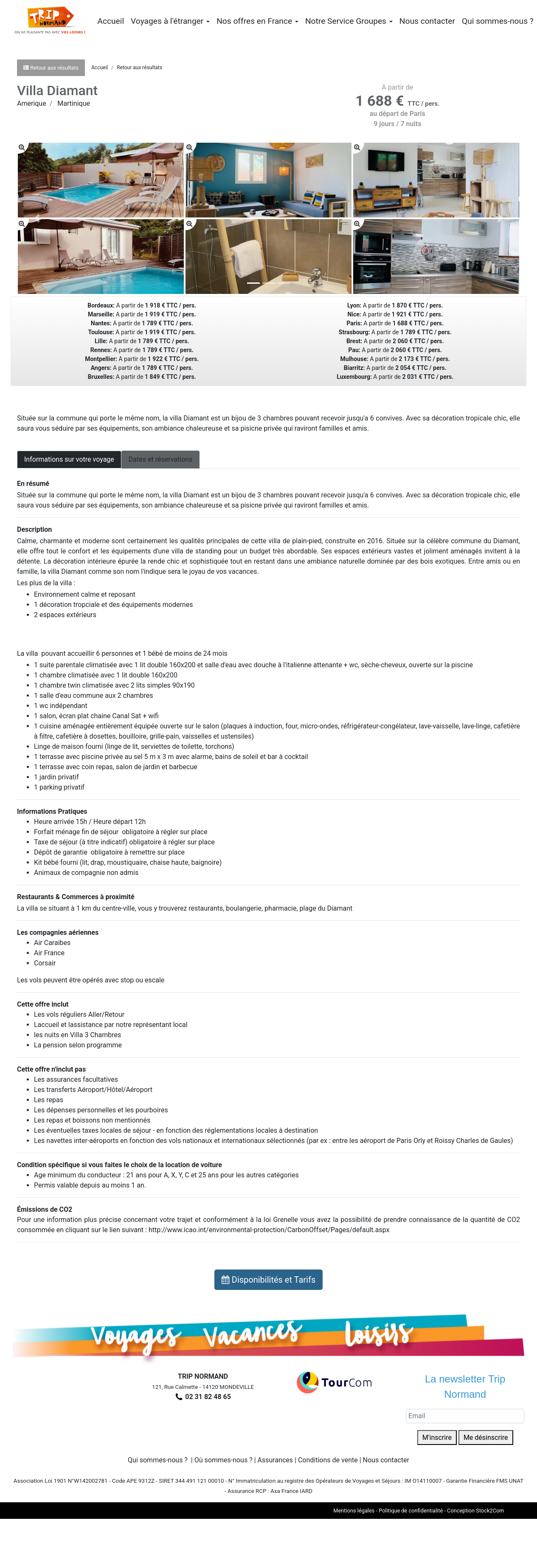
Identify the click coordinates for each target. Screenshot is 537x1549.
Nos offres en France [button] (257, 21)
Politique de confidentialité (411, 1510)
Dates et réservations (161, 459)
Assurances (275, 1460)
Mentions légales (353, 1510)
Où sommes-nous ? (223, 1460)
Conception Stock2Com (475, 1510)
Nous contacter (427, 21)
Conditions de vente (328, 1460)
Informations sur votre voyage (69, 459)
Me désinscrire (486, 1437)
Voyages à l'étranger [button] (170, 21)
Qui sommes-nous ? (498, 21)
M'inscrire (437, 1437)
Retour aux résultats (139, 68)
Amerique (31, 103)
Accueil (110, 21)
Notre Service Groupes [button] (349, 21)
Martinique (73, 103)
